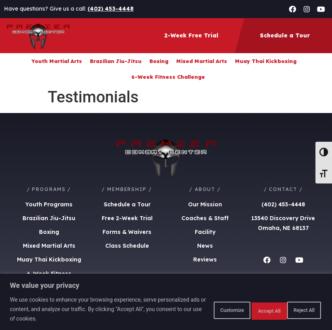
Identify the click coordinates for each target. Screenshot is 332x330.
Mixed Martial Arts (201, 61)
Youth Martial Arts (57, 61)
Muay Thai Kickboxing (266, 61)
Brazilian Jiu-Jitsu (116, 61)
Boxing (158, 61)
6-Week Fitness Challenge (168, 77)
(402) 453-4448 (111, 8)
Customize (197, 309)
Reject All (247, 309)
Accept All (298, 309)
